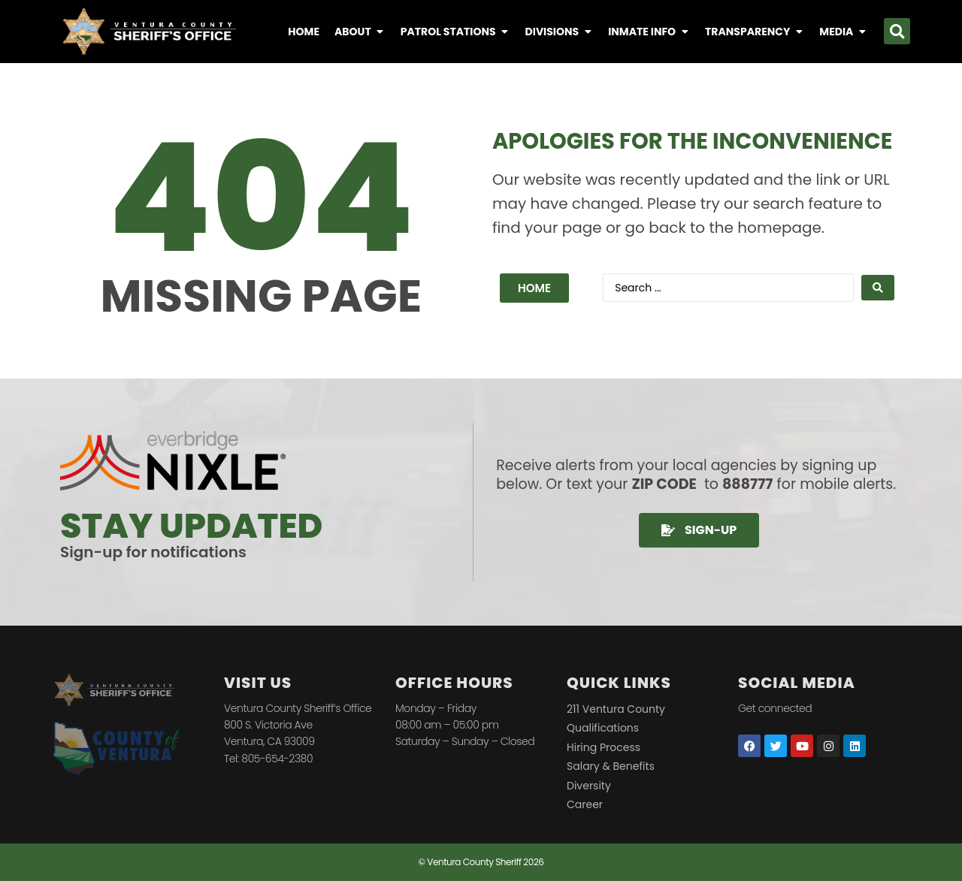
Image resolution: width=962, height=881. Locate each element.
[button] (897, 31)
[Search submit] (877, 287)
